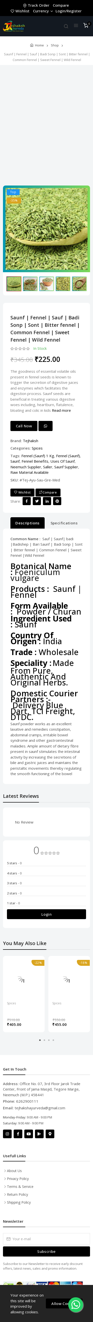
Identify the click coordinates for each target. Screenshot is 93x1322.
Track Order (36, 5)
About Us (14, 1170)
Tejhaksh (30, 440)
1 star (13, 903)
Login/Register (69, 10)
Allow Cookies (64, 1303)
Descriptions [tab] (27, 522)
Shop (55, 45)
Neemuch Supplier (25, 466)
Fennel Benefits (35, 461)
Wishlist (21, 10)
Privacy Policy (18, 1178)
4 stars (14, 873)
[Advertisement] (46, 124)
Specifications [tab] (64, 522)
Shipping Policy (19, 1202)
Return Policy (17, 1194)
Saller (47, 466)
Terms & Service (20, 1186)
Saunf (15, 461)
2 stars (14, 893)
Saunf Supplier (66, 466)
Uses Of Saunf (62, 461)
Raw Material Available (29, 472)
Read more (61, 410)
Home (39, 45)
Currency (43, 10)
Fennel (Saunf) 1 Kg (37, 455)
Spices (37, 448)
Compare (61, 5)
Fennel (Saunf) (68, 455)
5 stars (14, 863)
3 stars (14, 883)
